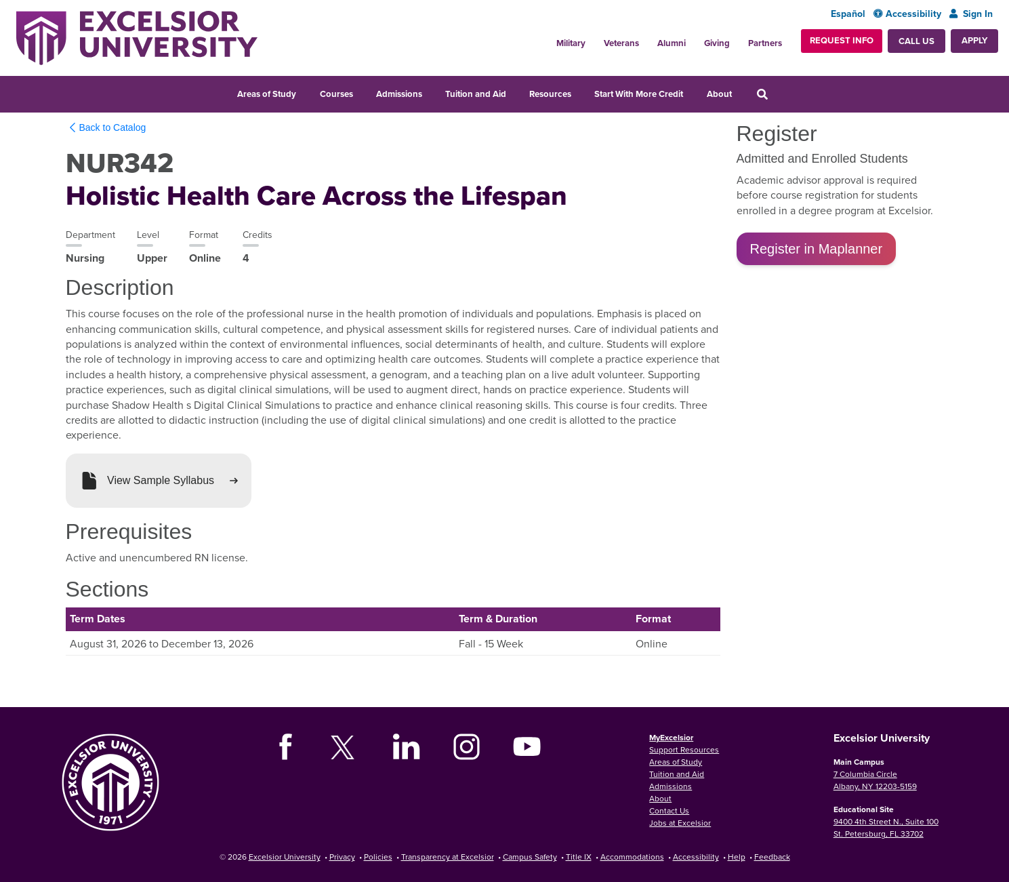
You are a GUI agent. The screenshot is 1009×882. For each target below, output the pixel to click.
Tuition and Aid (475, 93)
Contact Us (669, 810)
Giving (717, 43)
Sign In (971, 13)
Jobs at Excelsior (680, 822)
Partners (765, 43)
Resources (550, 93)
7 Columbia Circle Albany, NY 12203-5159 (875, 780)
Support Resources (684, 749)
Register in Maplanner (816, 248)
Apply (974, 40)
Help (736, 856)
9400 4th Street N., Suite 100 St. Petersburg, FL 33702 (886, 827)
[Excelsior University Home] (137, 38)
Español (848, 13)
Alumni (671, 43)
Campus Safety (530, 856)
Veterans (621, 43)
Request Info (841, 40)
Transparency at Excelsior (447, 856)
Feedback (772, 856)
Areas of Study (266, 93)
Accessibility (907, 13)
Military (570, 43)
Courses (336, 93)
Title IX (579, 856)
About (719, 93)
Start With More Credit (638, 93)
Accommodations (632, 856)
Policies (378, 856)
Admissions (399, 93)
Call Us (916, 41)
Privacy (342, 856)
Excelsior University (285, 856)
